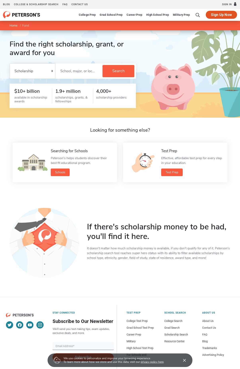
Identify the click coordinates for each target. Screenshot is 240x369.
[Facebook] (19, 325)
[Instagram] (40, 325)
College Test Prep (137, 321)
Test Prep (172, 172)
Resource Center (174, 341)
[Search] (198, 15)
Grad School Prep (111, 14)
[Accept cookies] (181, 360)
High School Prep (157, 14)
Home (14, 26)
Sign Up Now (221, 15)
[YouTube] (29, 325)
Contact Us (209, 327)
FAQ (64, 4)
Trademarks (209, 348)
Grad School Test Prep (140, 327)
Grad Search (172, 327)
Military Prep (181, 14)
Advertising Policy (213, 354)
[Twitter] (9, 325)
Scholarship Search (176, 334)
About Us (208, 321)
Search (118, 71)
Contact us (79, 4)
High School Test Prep (140, 348)
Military (131, 341)
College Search (173, 321)
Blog (6, 4)
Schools (60, 172)
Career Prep (134, 14)
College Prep (87, 14)
